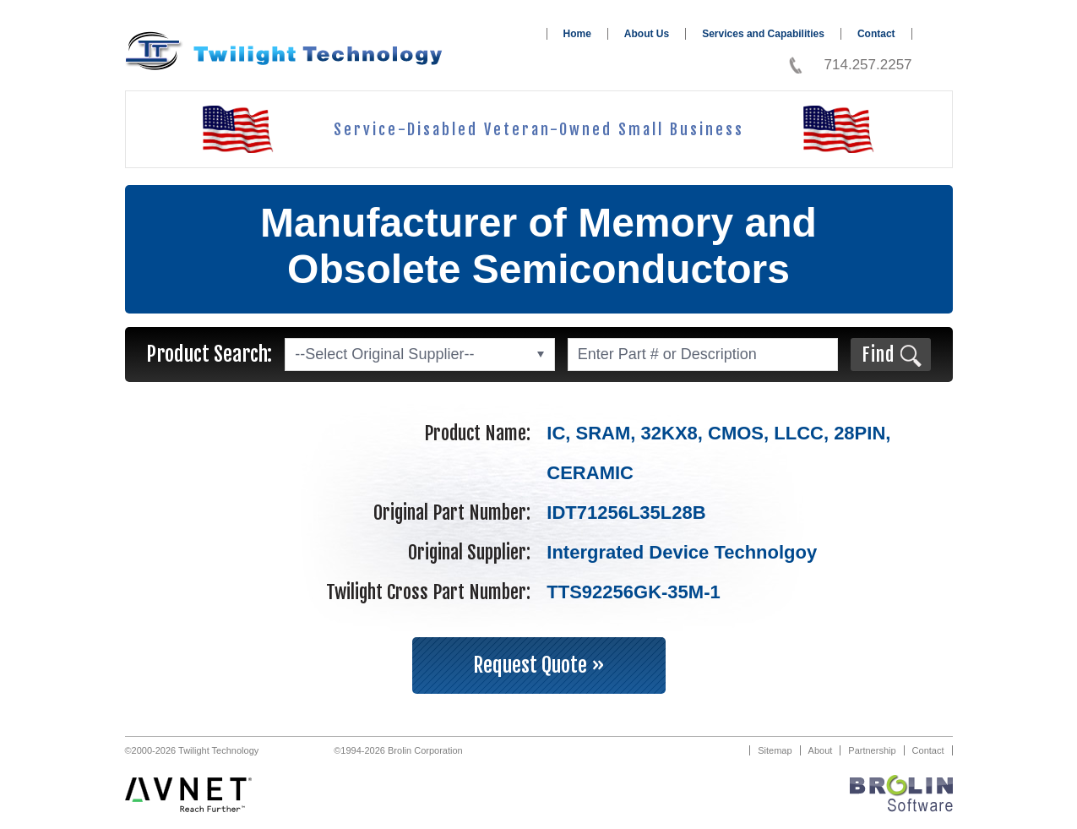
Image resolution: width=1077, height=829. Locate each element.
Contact (876, 34)
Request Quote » (539, 665)
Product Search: (209, 354)
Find (878, 354)
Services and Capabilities (763, 34)
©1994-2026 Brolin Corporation (398, 750)
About (820, 750)
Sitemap (774, 750)
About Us (646, 34)
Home (577, 34)
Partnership (871, 750)
